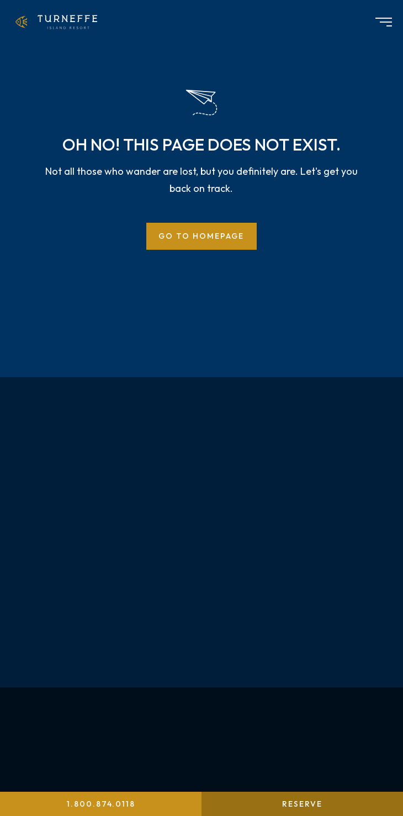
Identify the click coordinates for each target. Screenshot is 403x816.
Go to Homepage (201, 236)
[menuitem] (58, 22)
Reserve (302, 804)
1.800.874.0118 (101, 804)
